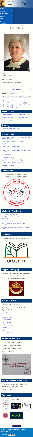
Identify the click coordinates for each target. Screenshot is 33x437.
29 (12, 107)
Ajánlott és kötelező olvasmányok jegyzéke (14, 160)
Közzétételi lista (6, 154)
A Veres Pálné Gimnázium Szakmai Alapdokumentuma (12, 147)
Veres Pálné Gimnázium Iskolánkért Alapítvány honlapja (15, 228)
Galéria (6, 18)
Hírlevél (4, 330)
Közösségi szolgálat (6, 13)
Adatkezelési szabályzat (9, 157)
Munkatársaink (6, 15)
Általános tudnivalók (7, 317)
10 (20, 100)
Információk (6, 11)
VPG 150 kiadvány (7, 322)
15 (12, 103)
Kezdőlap (6, 8)
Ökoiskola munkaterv (8, 165)
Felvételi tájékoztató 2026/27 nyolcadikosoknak (15, 114)
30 (16, 107)
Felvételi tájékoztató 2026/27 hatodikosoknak (15, 117)
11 (25, 100)
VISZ (6, 21)
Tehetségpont (6, 23)
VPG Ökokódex (6, 144)
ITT (10, 389)
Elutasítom (11, 435)
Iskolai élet (6, 10)
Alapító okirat (5, 221)
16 (16, 103)
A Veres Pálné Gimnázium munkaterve (13, 162)
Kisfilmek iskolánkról (7, 120)
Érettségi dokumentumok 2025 (10, 128)
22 (12, 105)
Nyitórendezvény (6, 319)
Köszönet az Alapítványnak (9, 214)
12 (29, 100)
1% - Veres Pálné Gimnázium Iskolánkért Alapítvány (13, 224)
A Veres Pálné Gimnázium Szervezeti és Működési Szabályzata (16, 151)
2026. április (16, 89)
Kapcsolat (4, 327)
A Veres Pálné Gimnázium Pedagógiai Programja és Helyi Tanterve (16, 138)
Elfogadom (4, 435)
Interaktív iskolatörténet (8, 333)
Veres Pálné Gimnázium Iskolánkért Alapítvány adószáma (15, 217)
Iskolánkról (6, 16)
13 (3, 103)
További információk (5, 432)
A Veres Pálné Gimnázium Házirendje (12, 141)
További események (7, 325)
